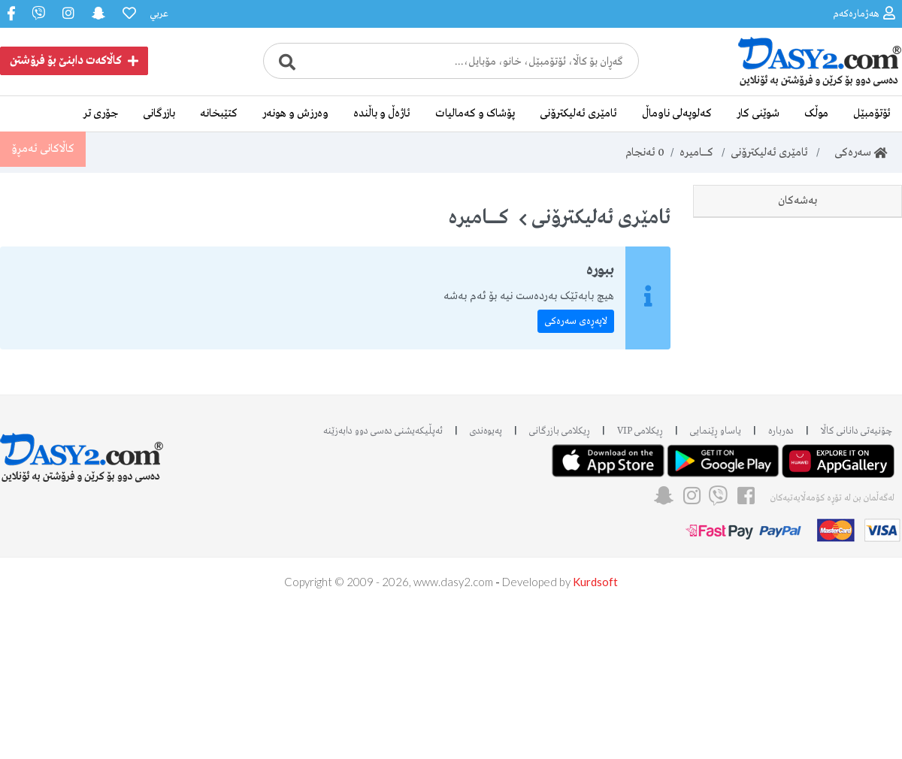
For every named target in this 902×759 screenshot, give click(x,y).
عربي (159, 14)
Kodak (869, 417)
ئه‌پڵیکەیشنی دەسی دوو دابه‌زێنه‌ (383, 584)
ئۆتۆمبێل (872, 113)
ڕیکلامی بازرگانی (559, 584)
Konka (869, 384)
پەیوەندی (486, 584)
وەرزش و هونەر (295, 113)
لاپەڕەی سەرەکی (575, 321)
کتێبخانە (219, 113)
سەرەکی (856, 152)
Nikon (869, 248)
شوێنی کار (758, 113)
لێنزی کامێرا (861, 451)
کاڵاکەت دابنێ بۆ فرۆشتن (74, 60)
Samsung (862, 316)
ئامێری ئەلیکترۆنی (578, 113)
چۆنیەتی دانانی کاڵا (856, 584)
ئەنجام (644, 152)
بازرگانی (159, 113)
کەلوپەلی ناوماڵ (677, 113)
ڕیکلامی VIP (640, 584)
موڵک (816, 113)
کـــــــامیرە (696, 152)
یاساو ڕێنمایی (715, 584)
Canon (868, 282)
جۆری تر (100, 113)
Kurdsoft (595, 735)
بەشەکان (797, 200)
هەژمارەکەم (864, 13)
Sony (873, 350)
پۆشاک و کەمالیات (475, 113)
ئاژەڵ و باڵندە (381, 113)
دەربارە (781, 584)
